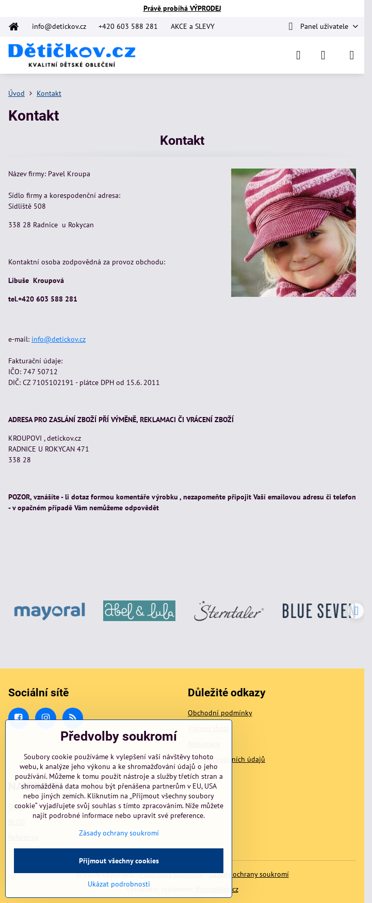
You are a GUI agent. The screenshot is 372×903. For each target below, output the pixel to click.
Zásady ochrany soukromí (249, 874)
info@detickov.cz (58, 339)
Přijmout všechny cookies (119, 860)
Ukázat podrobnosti (119, 884)
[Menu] (351, 55)
